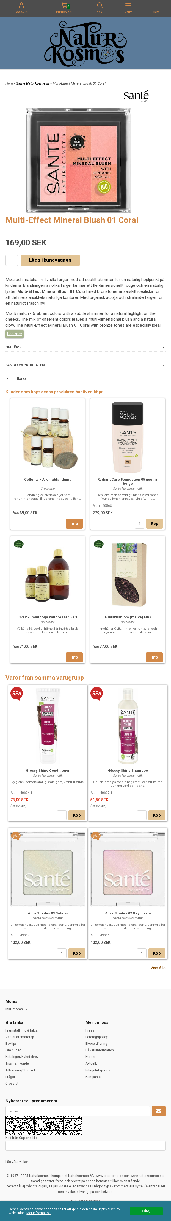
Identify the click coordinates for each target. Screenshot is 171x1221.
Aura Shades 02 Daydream (128, 913)
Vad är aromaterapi (20, 1037)
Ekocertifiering (96, 1044)
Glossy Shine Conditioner (48, 770)
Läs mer (14, 333)
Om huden (13, 1050)
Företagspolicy (96, 1037)
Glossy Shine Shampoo (128, 770)
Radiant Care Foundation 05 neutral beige (127, 481)
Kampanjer (93, 1077)
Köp (154, 523)
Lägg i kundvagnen (50, 260)
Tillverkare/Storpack (20, 1070)
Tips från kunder (17, 1063)
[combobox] (16, 1009)
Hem (9, 83)
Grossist (11, 1083)
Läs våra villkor (16, 1162)
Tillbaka (16, 378)
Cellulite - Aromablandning (47, 479)
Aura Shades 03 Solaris (48, 913)
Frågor (10, 1077)
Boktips (11, 1044)
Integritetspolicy (97, 1070)
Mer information (38, 1213)
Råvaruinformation (99, 1050)
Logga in (21, 12)
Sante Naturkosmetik (33, 83)
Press (89, 1030)
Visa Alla (158, 968)
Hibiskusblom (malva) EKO (128, 617)
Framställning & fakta (21, 1030)
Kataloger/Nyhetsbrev (21, 1057)
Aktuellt (91, 1063)
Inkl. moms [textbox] (14, 1009)
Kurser (90, 1057)
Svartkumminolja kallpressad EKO (47, 617)
